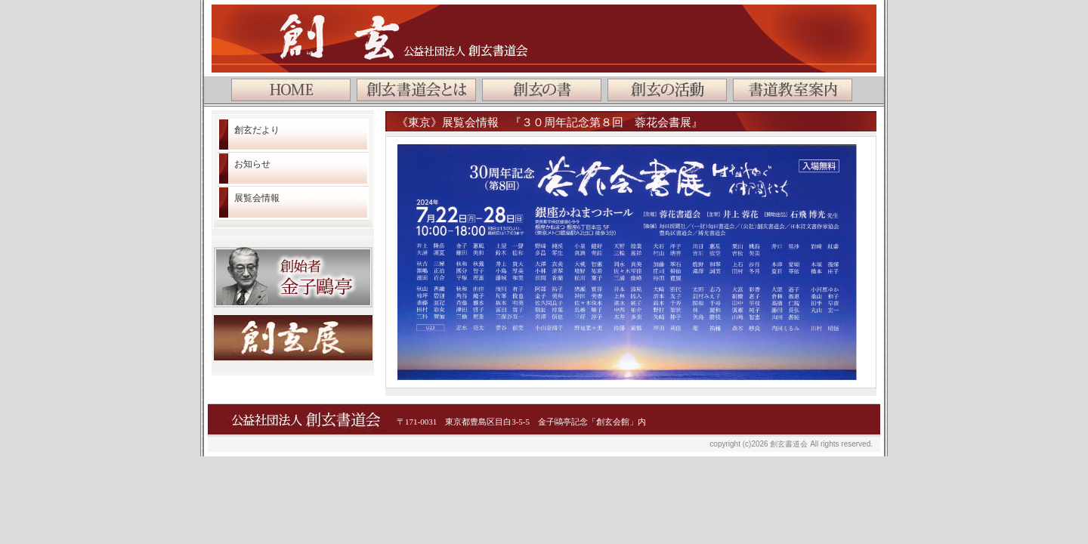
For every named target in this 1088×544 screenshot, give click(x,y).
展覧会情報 (257, 198)
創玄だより (257, 130)
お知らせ (252, 164)
